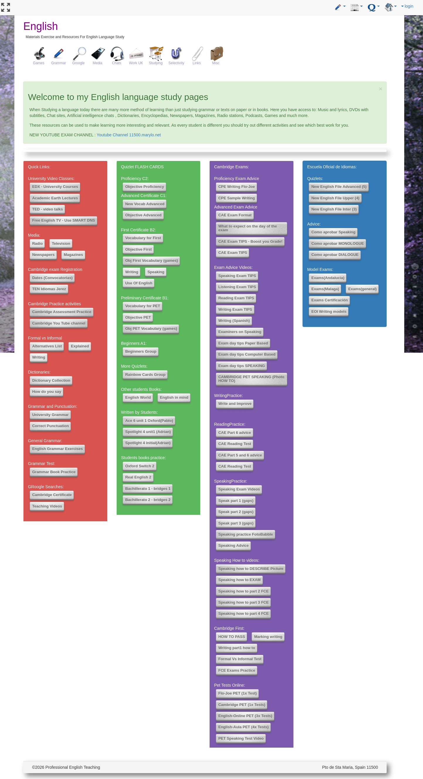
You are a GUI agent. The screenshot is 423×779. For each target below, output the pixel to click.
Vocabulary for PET (142, 306)
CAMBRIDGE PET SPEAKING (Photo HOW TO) (251, 379)
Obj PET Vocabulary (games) (151, 328)
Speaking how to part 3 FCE (243, 602)
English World (138, 397)
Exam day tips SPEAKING (241, 366)
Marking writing (268, 636)
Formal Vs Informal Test (239, 659)
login (407, 6)
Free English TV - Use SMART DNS (63, 220)
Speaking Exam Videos (239, 489)
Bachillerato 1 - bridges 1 (148, 488)
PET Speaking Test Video (241, 738)
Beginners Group (140, 351)
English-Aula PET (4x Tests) (243, 727)
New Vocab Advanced (144, 204)
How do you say (46, 391)
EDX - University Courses (55, 186)
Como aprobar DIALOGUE (335, 254)
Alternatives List (47, 346)
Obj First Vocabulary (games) (151, 260)
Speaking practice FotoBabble (245, 534)
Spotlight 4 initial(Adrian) (148, 443)
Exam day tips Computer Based (247, 354)
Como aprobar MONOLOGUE (337, 243)
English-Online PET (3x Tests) (245, 716)
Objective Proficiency (144, 186)
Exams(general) (362, 289)
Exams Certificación (329, 300)
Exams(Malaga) (325, 289)
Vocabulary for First (143, 238)
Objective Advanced (143, 215)
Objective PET (138, 317)
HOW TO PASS (231, 636)
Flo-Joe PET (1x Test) (237, 693)
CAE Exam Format (235, 215)
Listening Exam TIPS (237, 287)
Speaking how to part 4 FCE (243, 613)
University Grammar (50, 415)
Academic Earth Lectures (55, 198)
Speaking (155, 272)
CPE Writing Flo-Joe (236, 186)
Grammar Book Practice (54, 472)
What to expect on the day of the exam (247, 228)
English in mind (174, 397)
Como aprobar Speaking (333, 232)
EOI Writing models (328, 311)
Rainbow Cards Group (145, 374)
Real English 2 (138, 477)
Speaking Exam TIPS (237, 276)
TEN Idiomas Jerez (49, 289)
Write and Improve (235, 403)
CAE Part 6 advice (234, 432)
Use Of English (138, 283)
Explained (80, 346)
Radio (37, 243)
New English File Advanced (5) (338, 186)
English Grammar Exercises (57, 449)
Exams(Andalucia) (327, 278)
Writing (38, 357)
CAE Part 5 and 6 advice (240, 455)
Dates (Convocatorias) (52, 278)
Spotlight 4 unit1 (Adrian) (148, 432)
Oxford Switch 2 (139, 466)
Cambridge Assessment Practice (61, 312)
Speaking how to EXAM (239, 580)
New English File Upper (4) (335, 198)
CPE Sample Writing (236, 198)
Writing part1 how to (236, 648)
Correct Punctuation (50, 426)
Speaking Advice (233, 545)
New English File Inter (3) (334, 209)
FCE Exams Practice (236, 670)
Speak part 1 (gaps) (236, 500)
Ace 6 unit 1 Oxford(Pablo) (149, 420)
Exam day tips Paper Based (243, 343)
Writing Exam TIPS (235, 309)
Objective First (138, 249)
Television (61, 243)
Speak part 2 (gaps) (236, 512)
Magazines (73, 254)
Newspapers (43, 254)
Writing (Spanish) (234, 320)
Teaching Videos (47, 506)
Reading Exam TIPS (236, 298)
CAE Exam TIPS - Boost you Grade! (250, 241)
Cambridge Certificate (52, 495)
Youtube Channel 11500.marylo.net (129, 135)
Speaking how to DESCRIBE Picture (250, 568)
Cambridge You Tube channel (58, 323)
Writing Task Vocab (231, 412)
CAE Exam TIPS (232, 252)
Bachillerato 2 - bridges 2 (148, 500)
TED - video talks (47, 209)
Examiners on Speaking (239, 332)
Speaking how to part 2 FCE (243, 591)
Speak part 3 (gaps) (236, 523)
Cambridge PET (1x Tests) (241, 704)
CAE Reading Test (234, 444)
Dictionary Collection (51, 380)
